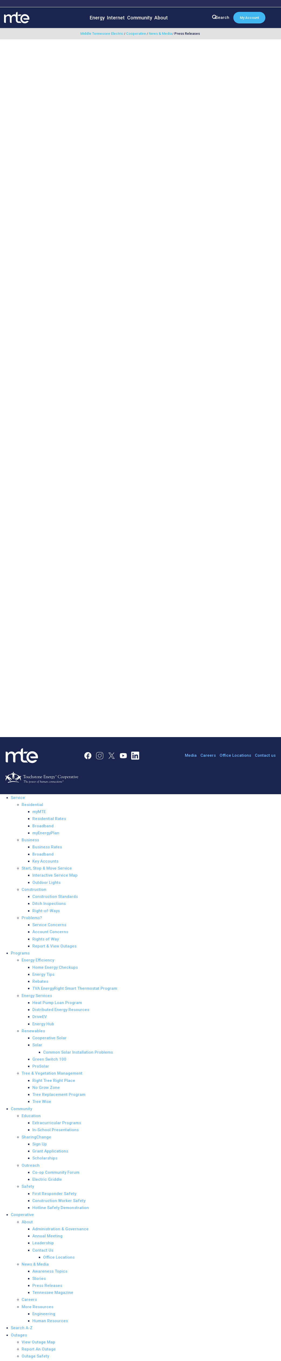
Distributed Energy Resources (60, 1009)
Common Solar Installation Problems (78, 1052)
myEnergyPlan (45, 833)
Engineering (43, 1313)
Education (31, 1115)
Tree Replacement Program (58, 1094)
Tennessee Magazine (52, 1292)
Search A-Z (22, 1327)
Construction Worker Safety (58, 1200)
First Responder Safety (54, 1193)
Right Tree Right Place (53, 1080)
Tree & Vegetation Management (52, 1073)
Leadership (43, 1243)
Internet (116, 17)
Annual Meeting (47, 1236)
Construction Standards (55, 896)
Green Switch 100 (49, 1059)
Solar (37, 1045)
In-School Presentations (55, 1129)
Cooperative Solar (49, 1038)
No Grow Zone (46, 1087)
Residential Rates (49, 818)
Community (139, 17)
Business (30, 840)
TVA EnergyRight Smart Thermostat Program (74, 988)
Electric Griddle (47, 1179)
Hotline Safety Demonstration (60, 1207)
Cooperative (22, 1214)
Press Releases (47, 1285)
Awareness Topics (49, 1271)
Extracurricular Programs (56, 1122)
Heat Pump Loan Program (57, 1002)
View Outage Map (38, 1342)
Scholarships (44, 1158)
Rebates (40, 981)
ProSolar (40, 1066)
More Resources (37, 1306)
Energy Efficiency (38, 960)
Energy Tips (43, 974)
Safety (28, 1186)
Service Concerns (49, 924)
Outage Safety (35, 1356)
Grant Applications (50, 1151)
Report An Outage (39, 1349)
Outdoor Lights (46, 882)
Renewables (33, 1031)
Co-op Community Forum (55, 1172)
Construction (34, 889)
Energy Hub (43, 1024)
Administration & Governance (60, 1229)
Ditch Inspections (49, 903)
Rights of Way (45, 939)
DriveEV (39, 1016)
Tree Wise (41, 1101)
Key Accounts (45, 861)
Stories (39, 1278)
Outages (19, 1335)
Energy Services (37, 995)
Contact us (265, 755)
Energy (97, 17)
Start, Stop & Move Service (47, 868)
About (161, 17)
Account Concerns (50, 931)
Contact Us (42, 1250)
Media (191, 755)
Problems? (32, 917)
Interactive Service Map (55, 875)
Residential (32, 804)
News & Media (35, 1264)
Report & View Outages (54, 946)
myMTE (39, 811)
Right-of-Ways (46, 910)
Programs (20, 953)
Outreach (31, 1165)
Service (18, 797)
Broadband (43, 826)
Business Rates (47, 847)
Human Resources (50, 1320)
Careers (208, 755)
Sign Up (39, 1144)
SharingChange (36, 1137)
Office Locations (235, 755)
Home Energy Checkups (55, 967)
